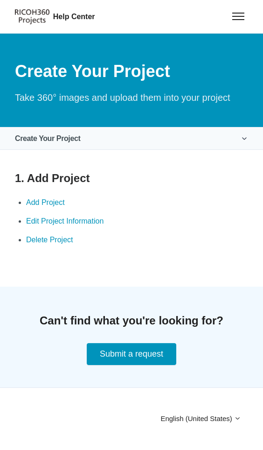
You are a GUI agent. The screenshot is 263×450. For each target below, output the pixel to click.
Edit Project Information (65, 221)
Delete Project (49, 240)
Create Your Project (47, 138)
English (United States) (200, 418)
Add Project (45, 202)
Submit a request (131, 354)
